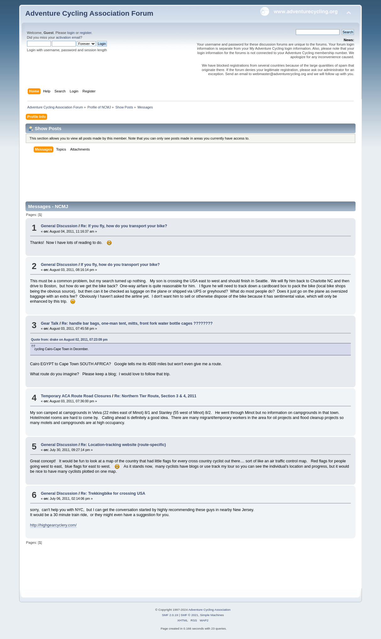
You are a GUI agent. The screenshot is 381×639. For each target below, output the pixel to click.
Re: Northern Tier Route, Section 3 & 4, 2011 (155, 396)
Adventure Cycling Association (209, 609)
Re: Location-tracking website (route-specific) (123, 445)
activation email (68, 37)
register (85, 33)
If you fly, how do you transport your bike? (120, 264)
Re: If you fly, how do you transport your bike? (124, 226)
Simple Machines (212, 615)
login (71, 33)
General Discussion (59, 226)
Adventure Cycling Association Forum (89, 13)
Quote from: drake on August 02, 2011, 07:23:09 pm (69, 339)
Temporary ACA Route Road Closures (76, 396)
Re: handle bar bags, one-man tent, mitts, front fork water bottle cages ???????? (137, 323)
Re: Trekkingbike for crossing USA (113, 493)
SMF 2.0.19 (170, 615)
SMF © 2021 (189, 615)
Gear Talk (49, 323)
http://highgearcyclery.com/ (53, 525)
